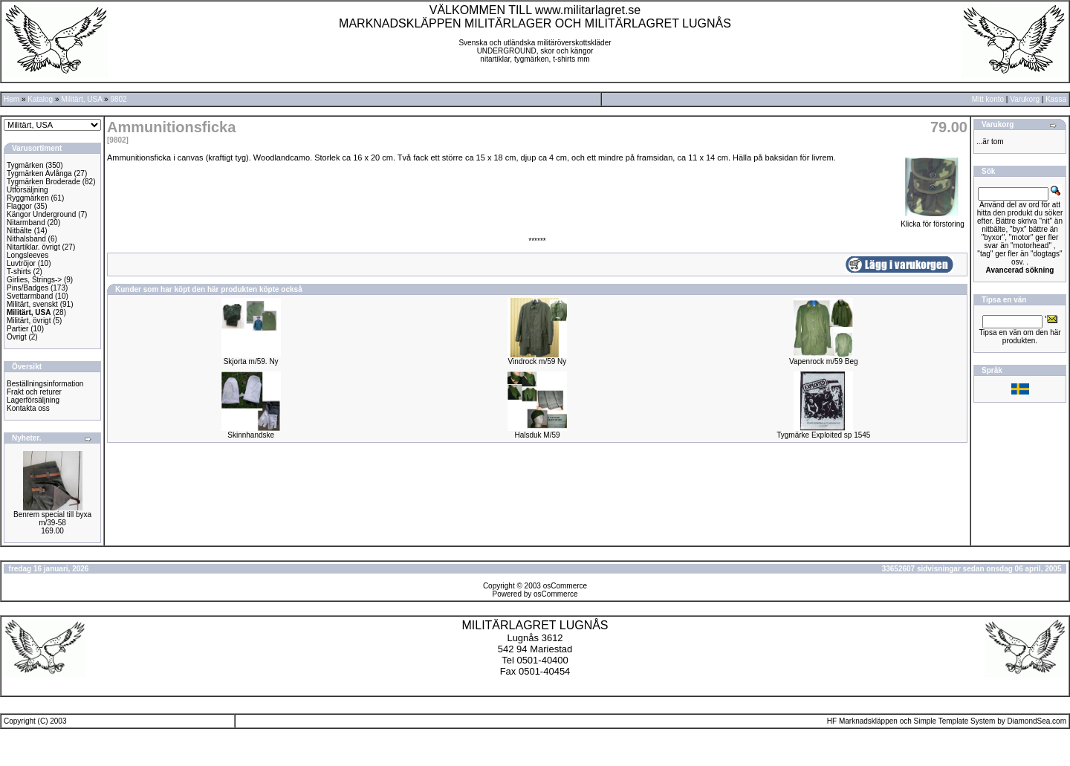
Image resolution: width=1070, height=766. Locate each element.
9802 (118, 99)
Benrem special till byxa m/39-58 (52, 518)
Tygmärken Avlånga (39, 173)
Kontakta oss (28, 408)
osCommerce (565, 586)
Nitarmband (26, 222)
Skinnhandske (250, 435)
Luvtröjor (21, 263)
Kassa (1055, 99)
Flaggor (19, 206)
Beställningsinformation (45, 384)
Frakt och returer (34, 392)
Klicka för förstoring (932, 220)
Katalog (40, 99)
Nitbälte (19, 231)
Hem (11, 99)
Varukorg (1025, 99)
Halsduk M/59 (537, 435)
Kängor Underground (41, 214)
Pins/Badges (27, 288)
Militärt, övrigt (29, 321)
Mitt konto (988, 99)
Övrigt (17, 337)
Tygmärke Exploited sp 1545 (823, 435)
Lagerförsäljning (33, 400)
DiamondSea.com (1037, 721)
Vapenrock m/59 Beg (823, 361)
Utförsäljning (27, 190)
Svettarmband (30, 296)
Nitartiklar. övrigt (33, 247)
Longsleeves (27, 255)
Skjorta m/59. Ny (251, 361)
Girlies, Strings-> (34, 280)
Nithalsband (26, 239)
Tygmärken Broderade (43, 182)
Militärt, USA (81, 99)
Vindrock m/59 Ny (537, 361)
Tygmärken (25, 165)
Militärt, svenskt (32, 304)
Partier (17, 329)
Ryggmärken (28, 198)
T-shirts (19, 271)
